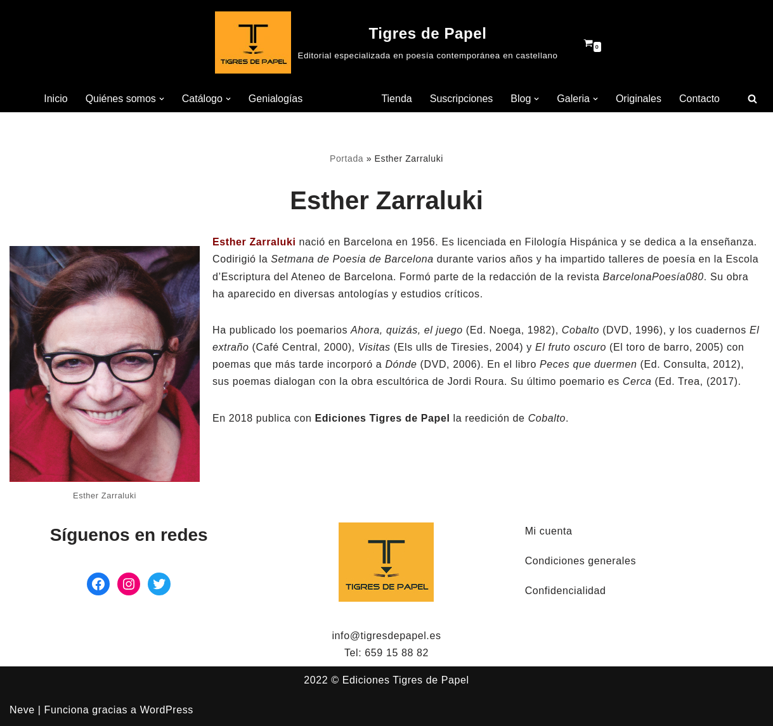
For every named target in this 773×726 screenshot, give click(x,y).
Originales (638, 98)
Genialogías (275, 98)
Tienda (396, 98)
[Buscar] (752, 98)
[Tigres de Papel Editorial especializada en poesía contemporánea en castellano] (386, 42)
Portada (346, 158)
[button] (161, 98)
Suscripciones (461, 98)
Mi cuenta (549, 531)
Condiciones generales (580, 560)
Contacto (699, 98)
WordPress (166, 709)
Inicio (55, 98)
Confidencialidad (565, 590)
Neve (22, 709)
